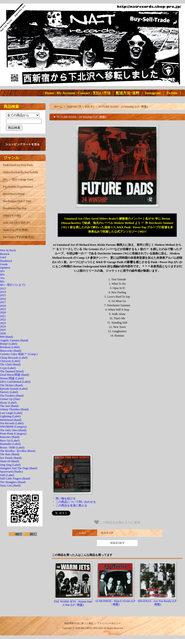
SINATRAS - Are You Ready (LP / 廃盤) (157, 602)
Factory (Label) (9, 392)
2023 (3, 323)
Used (3, 257)
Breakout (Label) (10, 347)
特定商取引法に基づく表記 (78, 623)
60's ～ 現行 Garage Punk (18, 179)
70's (2, 278)
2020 (3, 312)
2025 (3, 330)
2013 (3, 288)
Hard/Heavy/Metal (14, 194)
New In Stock (8, 250)
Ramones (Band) (9, 437)
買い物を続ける (66, 498)
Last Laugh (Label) (11, 413)
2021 (3, 316)
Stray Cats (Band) (10, 485)
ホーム (58, 106)
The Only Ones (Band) (13, 430)
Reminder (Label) (10, 444)
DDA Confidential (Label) (15, 381)
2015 (3, 295)
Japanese (5, 267)
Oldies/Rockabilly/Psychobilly (20, 172)
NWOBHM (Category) (13, 426)
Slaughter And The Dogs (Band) (18, 468)
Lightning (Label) (10, 416)
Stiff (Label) (7, 475)
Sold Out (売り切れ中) (16, 222)
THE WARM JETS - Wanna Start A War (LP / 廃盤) (73, 603)
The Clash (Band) (10, 364)
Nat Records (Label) (12, 423)
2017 (3, 302)
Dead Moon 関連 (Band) (14, 374)
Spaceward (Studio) (11, 471)
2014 (3, 292)
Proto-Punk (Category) (13, 433)
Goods (3, 264)
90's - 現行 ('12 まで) (12, 285)
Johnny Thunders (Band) (14, 409)
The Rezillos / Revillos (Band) (17, 451)
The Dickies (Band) (11, 385)
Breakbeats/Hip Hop (14, 208)
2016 (3, 299)
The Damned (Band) (12, 371)
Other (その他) (12, 215)
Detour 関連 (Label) (12, 378)
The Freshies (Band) (12, 395)
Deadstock (6, 261)
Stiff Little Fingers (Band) (15, 478)
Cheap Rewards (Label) (13, 357)
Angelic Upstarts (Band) (14, 340)
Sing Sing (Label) (10, 465)
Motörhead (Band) (10, 420)
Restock (4, 254)
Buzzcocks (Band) (10, 350)
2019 (3, 309)
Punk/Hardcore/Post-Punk (18, 165)
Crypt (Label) (8, 368)
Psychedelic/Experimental (18, 186)
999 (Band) (6, 336)
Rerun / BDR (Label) (12, 447)
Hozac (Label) (8, 402)
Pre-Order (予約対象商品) (18, 237)
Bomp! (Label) (8, 343)
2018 (3, 305)
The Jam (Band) (9, 406)
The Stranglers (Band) (13, 482)
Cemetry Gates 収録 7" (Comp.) (18, 354)
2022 (3, 319)
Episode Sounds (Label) (14, 388)
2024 (3, 326)
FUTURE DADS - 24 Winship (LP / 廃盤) (123, 106)
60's (2, 274)
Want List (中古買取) (15, 230)
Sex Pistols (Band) (10, 458)
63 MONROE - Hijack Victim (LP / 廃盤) (115, 602)
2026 (3, 333)
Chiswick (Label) (10, 361)
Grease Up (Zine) (10, 399)
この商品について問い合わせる (76, 502)
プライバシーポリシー (109, 623)
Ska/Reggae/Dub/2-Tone (17, 201)
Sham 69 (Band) (9, 461)
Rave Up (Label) (9, 440)
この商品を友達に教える (71, 505)
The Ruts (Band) (9, 454)
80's (2, 281)
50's (2, 271)
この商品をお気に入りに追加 (117, 522)
